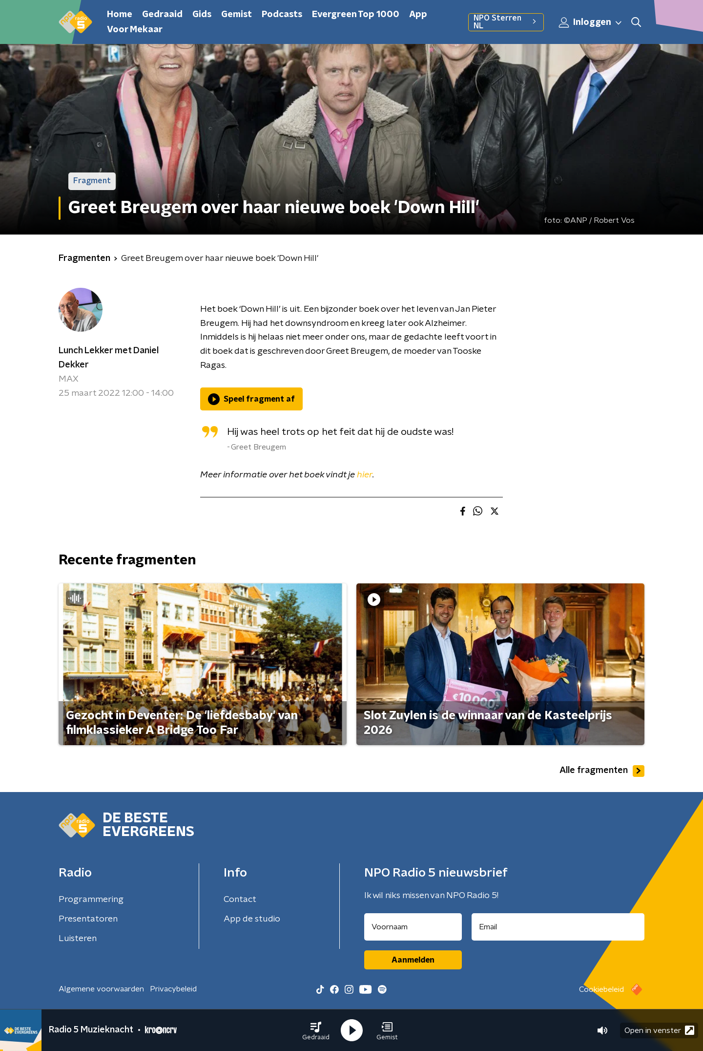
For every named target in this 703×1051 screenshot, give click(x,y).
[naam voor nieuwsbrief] (413, 927)
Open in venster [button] (659, 1030)
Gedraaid (162, 14)
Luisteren (78, 938)
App (418, 14)
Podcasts (282, 14)
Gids (201, 14)
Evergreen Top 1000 (355, 14)
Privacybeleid (173, 989)
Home (119, 14)
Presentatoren (88, 919)
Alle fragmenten (601, 771)
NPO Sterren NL (506, 22)
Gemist (236, 14)
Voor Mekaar (135, 29)
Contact (240, 899)
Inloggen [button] (590, 22)
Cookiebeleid (601, 989)
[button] (315, 1030)
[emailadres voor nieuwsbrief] (558, 927)
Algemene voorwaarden (101, 989)
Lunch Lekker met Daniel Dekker (109, 357)
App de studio (252, 919)
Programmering (91, 899)
